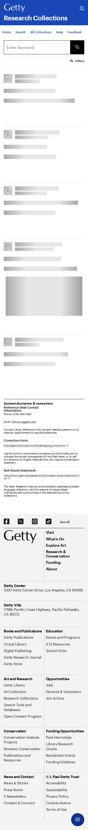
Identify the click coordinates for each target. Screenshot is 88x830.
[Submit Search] (77, 47)
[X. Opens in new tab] (20, 522)
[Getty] (14, 8)
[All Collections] (40, 33)
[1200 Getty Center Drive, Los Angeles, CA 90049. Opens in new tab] (44, 590)
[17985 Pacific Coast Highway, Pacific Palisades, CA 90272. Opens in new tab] (44, 612)
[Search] (20, 33)
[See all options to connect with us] (64, 522)
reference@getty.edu (23, 421)
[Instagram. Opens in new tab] (35, 522)
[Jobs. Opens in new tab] (49, 685)
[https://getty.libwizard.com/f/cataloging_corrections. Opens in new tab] (36, 445)
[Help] (59, 33)
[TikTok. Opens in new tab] (48, 522)
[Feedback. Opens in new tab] (74, 33)
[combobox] (37, 47)
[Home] (6, 33)
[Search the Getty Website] (82, 8)
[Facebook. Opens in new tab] (6, 522)
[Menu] (77, 819)
